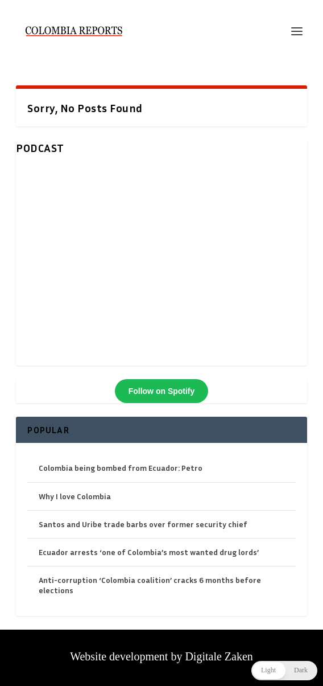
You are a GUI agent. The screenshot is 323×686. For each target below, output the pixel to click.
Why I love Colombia (75, 496)
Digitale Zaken (218, 656)
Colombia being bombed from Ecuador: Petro (120, 468)
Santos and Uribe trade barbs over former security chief (143, 524)
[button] (284, 670)
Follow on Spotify (162, 391)
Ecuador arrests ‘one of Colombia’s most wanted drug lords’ (149, 552)
